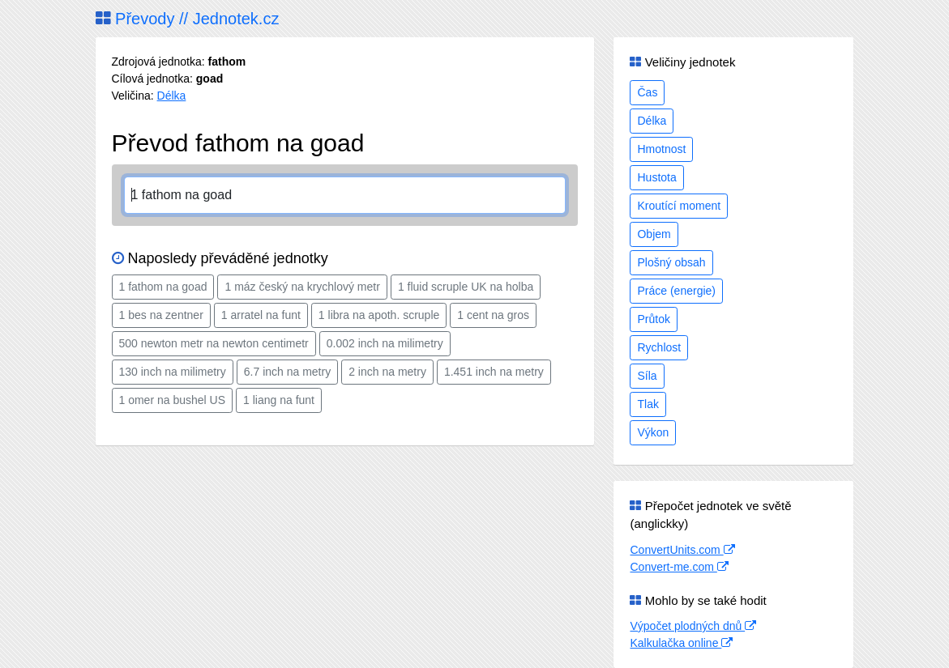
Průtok (653, 319)
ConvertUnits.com (682, 549)
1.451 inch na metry (494, 371)
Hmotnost (661, 149)
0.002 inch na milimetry (385, 343)
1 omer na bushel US (172, 400)
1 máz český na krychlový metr (301, 286)
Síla (646, 375)
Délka (171, 95)
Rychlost (659, 347)
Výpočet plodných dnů (693, 625)
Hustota (656, 177)
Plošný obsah (671, 262)
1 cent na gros (493, 314)
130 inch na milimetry (172, 371)
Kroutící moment (678, 205)
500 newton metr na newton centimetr (214, 343)
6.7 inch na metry (287, 371)
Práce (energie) (676, 290)
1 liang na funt (278, 400)
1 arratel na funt (261, 314)
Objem (653, 234)
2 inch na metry (387, 371)
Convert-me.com (679, 566)
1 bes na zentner (161, 314)
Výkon (653, 432)
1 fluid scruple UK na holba (465, 286)
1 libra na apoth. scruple (378, 314)
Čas (647, 92)
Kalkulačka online (681, 642)
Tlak (647, 404)
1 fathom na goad (163, 286)
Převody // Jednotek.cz (188, 19)
